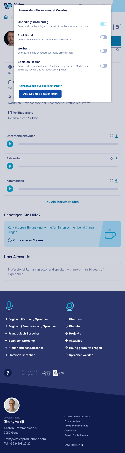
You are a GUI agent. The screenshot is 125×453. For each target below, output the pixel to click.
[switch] (103, 24)
